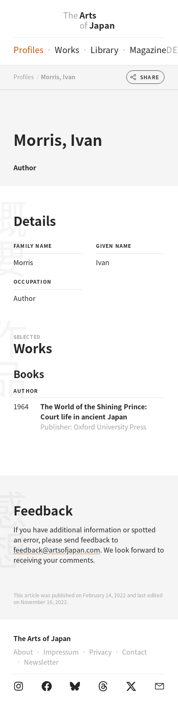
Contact (134, 652)
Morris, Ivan (58, 76)
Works (67, 49)
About (23, 652)
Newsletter (41, 662)
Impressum (61, 652)
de (172, 49)
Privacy (100, 652)
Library (104, 49)
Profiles (28, 49)
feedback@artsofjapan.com (56, 550)
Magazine (148, 49)
